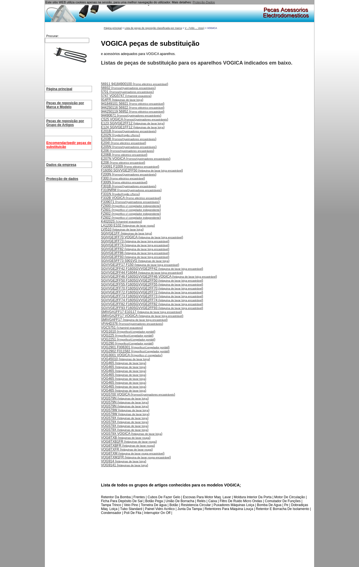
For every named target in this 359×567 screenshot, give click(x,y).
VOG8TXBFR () (128, 445)
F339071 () (130, 202)
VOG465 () (123, 363)
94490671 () (131, 115)
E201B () (129, 131)
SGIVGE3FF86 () (135, 253)
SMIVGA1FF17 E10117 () (141, 312)
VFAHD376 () (132, 324)
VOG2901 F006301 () (135, 347)
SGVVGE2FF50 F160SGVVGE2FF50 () (152, 280)
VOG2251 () (128, 339)
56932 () (128, 88)
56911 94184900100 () (134, 84)
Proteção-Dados (204, 2)
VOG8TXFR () (127, 449)
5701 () (127, 92)
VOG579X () (124, 418)
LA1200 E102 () (128, 225)
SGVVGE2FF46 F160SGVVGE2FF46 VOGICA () (159, 276)
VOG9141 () (124, 465)
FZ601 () (131, 210)
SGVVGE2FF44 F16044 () (142, 273)
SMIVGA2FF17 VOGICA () (142, 316)
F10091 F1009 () (130, 166)
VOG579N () (125, 398)
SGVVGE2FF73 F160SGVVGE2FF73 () (152, 296)
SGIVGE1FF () (126, 233)
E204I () (123, 143)
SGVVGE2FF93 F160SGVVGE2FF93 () (152, 308)
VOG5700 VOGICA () (138, 394)
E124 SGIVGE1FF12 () (133, 127)
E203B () (129, 139)
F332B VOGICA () (131, 198)
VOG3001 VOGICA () (131, 355)
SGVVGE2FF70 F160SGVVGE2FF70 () (152, 288)
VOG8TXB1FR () (129, 441)
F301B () (128, 186)
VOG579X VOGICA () (131, 434)
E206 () (127, 151)
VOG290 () (127, 343)
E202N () (120, 135)
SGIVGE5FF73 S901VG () (135, 261)
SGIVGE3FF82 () (135, 249)
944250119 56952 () (132, 111)
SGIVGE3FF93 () (135, 257)
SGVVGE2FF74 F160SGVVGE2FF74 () (152, 300)
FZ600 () (131, 206)
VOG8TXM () (132, 453)
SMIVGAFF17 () (134, 320)
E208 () (123, 162)
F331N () (120, 194)
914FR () (122, 100)
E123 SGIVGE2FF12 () (133, 123)
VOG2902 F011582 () (135, 351)
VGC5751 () (122, 328)
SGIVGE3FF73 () (135, 241)
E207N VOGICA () (136, 159)
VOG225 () (127, 335)
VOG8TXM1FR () (136, 457)
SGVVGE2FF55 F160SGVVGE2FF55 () (152, 284)
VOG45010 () (125, 359)
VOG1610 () (128, 331)
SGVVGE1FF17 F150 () (140, 265)
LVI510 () (122, 229)
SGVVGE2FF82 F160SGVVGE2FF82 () (152, 304)
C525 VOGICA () (134, 119)
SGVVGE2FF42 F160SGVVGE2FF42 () (152, 269)
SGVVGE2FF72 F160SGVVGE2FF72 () (152, 292)
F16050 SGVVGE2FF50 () (142, 170)
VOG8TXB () (125, 438)
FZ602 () (131, 214)
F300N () (124, 182)
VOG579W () (125, 410)
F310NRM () (131, 190)
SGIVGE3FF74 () (135, 245)
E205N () (129, 147)
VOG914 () (123, 461)
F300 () (123, 178)
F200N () (129, 174)
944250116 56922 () (132, 107)
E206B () (124, 155)
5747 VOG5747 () (126, 96)
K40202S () (121, 221)
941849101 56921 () (132, 104)
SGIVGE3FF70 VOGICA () (142, 237)
